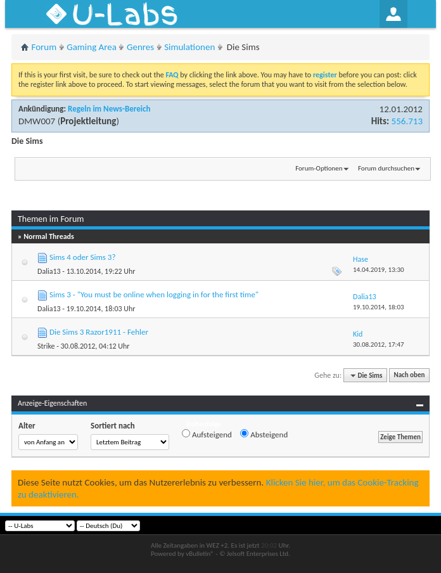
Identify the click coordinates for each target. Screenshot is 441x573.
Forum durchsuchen (386, 168)
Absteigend (264, 434)
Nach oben (409, 375)
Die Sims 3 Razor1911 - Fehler (98, 332)
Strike (46, 346)
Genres (140, 47)
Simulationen (189, 47)
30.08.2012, (378, 344)
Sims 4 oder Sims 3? (82, 257)
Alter (26, 425)
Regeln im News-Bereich (109, 108)
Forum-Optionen (318, 168)
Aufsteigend (207, 434)
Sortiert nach (113, 425)
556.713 (407, 121)
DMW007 (36, 121)
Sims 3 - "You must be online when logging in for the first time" (154, 294)
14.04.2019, (378, 270)
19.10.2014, (378, 307)
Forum (44, 47)
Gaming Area (92, 47)
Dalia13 (49, 271)
